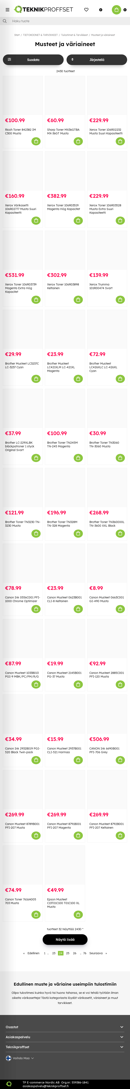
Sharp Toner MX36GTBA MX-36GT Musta (63, 131)
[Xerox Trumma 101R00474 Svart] (107, 250)
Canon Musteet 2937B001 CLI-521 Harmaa (64, 750)
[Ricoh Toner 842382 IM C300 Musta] (23, 95)
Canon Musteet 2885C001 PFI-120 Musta (106, 674)
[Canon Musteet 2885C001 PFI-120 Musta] (107, 638)
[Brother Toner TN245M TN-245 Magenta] (65, 408)
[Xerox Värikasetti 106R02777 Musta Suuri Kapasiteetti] (23, 170)
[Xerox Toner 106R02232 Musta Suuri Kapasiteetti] (107, 95)
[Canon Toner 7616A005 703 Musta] (23, 865)
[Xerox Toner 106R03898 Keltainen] (65, 250)
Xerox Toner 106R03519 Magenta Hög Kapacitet (63, 207)
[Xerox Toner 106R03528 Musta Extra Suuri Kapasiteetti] (107, 170)
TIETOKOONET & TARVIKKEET (40, 34)
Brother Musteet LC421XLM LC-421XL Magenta (61, 367)
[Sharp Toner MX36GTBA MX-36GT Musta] (65, 95)
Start (17, 34)
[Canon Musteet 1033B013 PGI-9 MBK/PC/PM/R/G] (23, 638)
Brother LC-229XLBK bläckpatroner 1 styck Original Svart (19, 446)
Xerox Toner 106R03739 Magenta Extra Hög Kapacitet (21, 288)
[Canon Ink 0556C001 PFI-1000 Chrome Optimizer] (23, 563)
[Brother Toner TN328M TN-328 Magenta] (65, 487)
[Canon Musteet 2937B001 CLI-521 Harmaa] (65, 714)
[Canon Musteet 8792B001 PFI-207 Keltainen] (107, 789)
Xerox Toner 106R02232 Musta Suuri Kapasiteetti (105, 131)
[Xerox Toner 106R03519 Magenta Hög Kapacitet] (65, 170)
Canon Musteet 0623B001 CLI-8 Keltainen (64, 599)
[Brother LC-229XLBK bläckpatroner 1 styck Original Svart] (23, 408)
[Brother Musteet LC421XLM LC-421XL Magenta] (65, 329)
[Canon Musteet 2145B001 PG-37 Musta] (65, 638)
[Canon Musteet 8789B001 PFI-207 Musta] (23, 789)
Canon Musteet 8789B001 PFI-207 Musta (22, 825)
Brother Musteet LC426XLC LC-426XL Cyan (103, 367)
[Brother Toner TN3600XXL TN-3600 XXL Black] (107, 487)
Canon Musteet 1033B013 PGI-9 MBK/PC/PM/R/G (22, 674)
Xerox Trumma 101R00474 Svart (100, 286)
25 (67, 953)
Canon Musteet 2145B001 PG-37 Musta (64, 674)
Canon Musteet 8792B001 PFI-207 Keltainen (106, 825)
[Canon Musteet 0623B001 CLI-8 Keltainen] (65, 563)
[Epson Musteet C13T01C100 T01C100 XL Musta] (65, 865)
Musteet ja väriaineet (103, 34)
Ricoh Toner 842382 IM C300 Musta (20, 131)
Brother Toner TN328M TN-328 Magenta (62, 523)
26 (74, 953)
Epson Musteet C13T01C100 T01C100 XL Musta (63, 903)
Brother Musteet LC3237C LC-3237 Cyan (22, 365)
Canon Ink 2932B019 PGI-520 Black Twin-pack (22, 750)
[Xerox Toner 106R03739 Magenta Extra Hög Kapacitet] (23, 250)
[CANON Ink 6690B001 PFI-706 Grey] (107, 714)
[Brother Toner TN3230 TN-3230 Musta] (23, 487)
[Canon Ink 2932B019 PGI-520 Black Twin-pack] (23, 714)
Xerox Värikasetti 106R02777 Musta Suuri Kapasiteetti (20, 208)
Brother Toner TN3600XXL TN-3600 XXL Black (106, 523)
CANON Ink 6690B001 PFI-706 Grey (104, 750)
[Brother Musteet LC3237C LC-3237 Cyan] (23, 329)
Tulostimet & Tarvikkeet (74, 34)
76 (84, 953)
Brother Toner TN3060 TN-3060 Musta (104, 444)
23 (53, 953)
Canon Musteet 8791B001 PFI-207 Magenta (64, 825)
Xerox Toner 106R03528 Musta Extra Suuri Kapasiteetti (105, 208)
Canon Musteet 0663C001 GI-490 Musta (106, 599)
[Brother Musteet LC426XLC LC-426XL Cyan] (107, 329)
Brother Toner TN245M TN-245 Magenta (62, 444)
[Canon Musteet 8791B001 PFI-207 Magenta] (65, 789)
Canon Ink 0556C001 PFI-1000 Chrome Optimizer (22, 599)
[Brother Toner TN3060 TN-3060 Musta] (107, 408)
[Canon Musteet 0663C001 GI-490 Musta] (107, 563)
